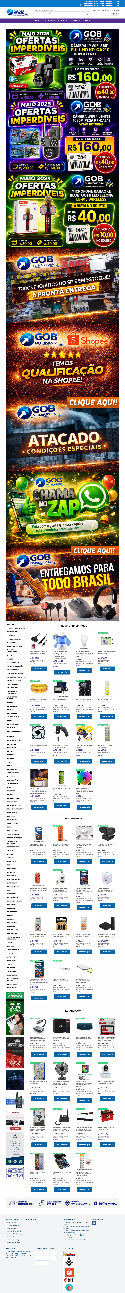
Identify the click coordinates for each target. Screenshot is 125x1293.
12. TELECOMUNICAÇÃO (15, 666)
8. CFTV (9, 655)
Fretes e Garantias (13, 1237)
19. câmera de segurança (12, 692)
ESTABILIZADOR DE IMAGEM (13, 979)
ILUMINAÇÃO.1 (12, 702)
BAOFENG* (10, 794)
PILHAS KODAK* (12, 930)
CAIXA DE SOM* (12, 830)
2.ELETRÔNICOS (12, 632)
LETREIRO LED (11, 744)
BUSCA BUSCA (12, 975)
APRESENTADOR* (13, 773)
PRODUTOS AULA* (13, 748)
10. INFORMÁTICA (13, 662)
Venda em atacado (13, 1243)
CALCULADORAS (12, 713)
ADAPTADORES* (12, 784)
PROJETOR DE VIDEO (14, 740)
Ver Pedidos (62, 20)
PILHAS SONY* (12, 926)
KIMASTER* (11, 968)
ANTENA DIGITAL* (13, 950)
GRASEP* (10, 915)
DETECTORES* (11, 868)
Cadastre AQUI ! (49, 20)
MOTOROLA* (11, 816)
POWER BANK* (12, 861)
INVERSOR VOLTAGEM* (14, 901)
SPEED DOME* (12, 876)
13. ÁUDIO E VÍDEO (13, 670)
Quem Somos (96, 10)
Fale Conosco (115, 10)
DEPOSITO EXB (12, 706)
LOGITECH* (10, 946)
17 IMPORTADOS (12, 684)
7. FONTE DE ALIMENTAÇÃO (12, 651)
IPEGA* (9, 787)
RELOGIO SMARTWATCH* (15, 809)
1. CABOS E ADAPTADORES (16, 628)
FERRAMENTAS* (12, 812)
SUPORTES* (11, 776)
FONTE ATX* (11, 791)
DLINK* (9, 766)
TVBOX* (10, 942)
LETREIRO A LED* (12, 897)
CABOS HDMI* (12, 894)
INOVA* (9, 827)
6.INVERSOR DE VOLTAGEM (16, 646)
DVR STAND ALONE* (13, 879)
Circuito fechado (13, 717)
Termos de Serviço (13, 1240)
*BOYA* (9, 964)
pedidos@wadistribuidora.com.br (74, 1240)
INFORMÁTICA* (12, 820)
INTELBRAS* (11, 755)
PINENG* (10, 865)
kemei (9, 720)
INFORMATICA (12, 988)
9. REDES (10, 659)
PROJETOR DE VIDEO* (14, 805)
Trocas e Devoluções (14, 1225)
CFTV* (9, 890)
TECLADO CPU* (12, 802)
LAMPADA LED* (12, 912)
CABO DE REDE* (12, 922)
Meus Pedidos (105, 10)
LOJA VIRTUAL (31, 1219)
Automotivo (12, 957)
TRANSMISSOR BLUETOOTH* (12, 842)
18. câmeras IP (12, 688)
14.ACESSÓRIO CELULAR (15, 673)
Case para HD (12, 624)
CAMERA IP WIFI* (13, 769)
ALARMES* (10, 850)
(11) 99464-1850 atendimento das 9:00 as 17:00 (100, 3)
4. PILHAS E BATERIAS (14, 639)
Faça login (49, 10)
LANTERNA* (11, 872)
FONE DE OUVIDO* (13, 798)
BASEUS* (10, 751)
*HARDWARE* (11, 971)
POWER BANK (12, 984)
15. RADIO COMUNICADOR (16, 677)
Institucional (12, 1219)
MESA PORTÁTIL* (12, 780)
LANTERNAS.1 (11, 710)
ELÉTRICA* (10, 919)
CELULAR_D (11, 728)
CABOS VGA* (11, 904)
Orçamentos (75, 20)
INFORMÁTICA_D (12, 724)
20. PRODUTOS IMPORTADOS (12, 698)
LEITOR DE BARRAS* (13, 847)
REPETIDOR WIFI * (13, 886)
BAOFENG (10, 737)
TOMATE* (10, 953)
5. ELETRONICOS (12, 642)
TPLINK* (10, 762)
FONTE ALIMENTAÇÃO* (14, 838)
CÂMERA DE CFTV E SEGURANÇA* (13, 938)
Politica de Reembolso (14, 1231)
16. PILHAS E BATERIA (14, 680)
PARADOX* (11, 854)
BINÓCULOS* (11, 960)
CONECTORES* (12, 908)
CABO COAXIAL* (12, 933)
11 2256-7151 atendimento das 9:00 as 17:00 (101, 1)
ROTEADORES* (12, 883)
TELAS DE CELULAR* (13, 834)
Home (37, 20)
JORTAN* (10, 858)
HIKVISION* (11, 758)
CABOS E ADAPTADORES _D (15, 732)
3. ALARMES (11, 635)
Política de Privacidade (15, 1234)
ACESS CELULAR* (12, 823)
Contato (86, 20)
